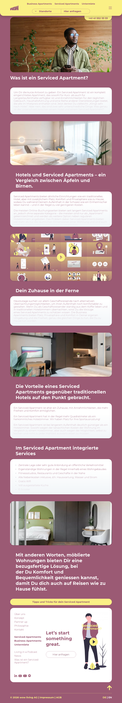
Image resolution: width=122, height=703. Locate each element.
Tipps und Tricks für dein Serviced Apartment (61, 601)
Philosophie (21, 625)
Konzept (19, 618)
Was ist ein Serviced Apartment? (26, 661)
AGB (59, 697)
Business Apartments (39, 3)
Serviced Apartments (67, 3)
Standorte (43, 11)
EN (110, 697)
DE (104, 697)
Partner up (20, 621)
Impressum (47, 697)
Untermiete (88, 3)
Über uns (19, 614)
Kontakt (19, 629)
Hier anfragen (61, 654)
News (17, 655)
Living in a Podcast (25, 651)
